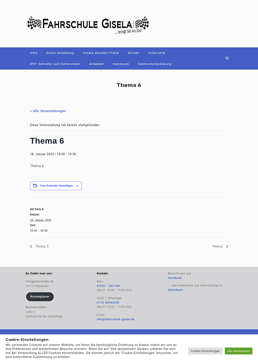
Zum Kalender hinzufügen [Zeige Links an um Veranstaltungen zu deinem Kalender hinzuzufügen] (56, 185)
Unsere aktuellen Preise (101, 52)
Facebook (175, 278)
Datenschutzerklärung (154, 64)
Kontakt (134, 52)
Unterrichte (156, 52)
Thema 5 (41, 246)
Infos (34, 52)
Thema (218, 246)
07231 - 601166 (108, 286)
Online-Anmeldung (60, 52)
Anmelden (96, 64)
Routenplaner (39, 296)
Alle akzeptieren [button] (239, 351)
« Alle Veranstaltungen (48, 111)
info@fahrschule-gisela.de (116, 319)
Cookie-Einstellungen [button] (205, 351)
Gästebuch (175, 290)
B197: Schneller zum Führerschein (55, 64)
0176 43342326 (108, 302)
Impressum (121, 64)
